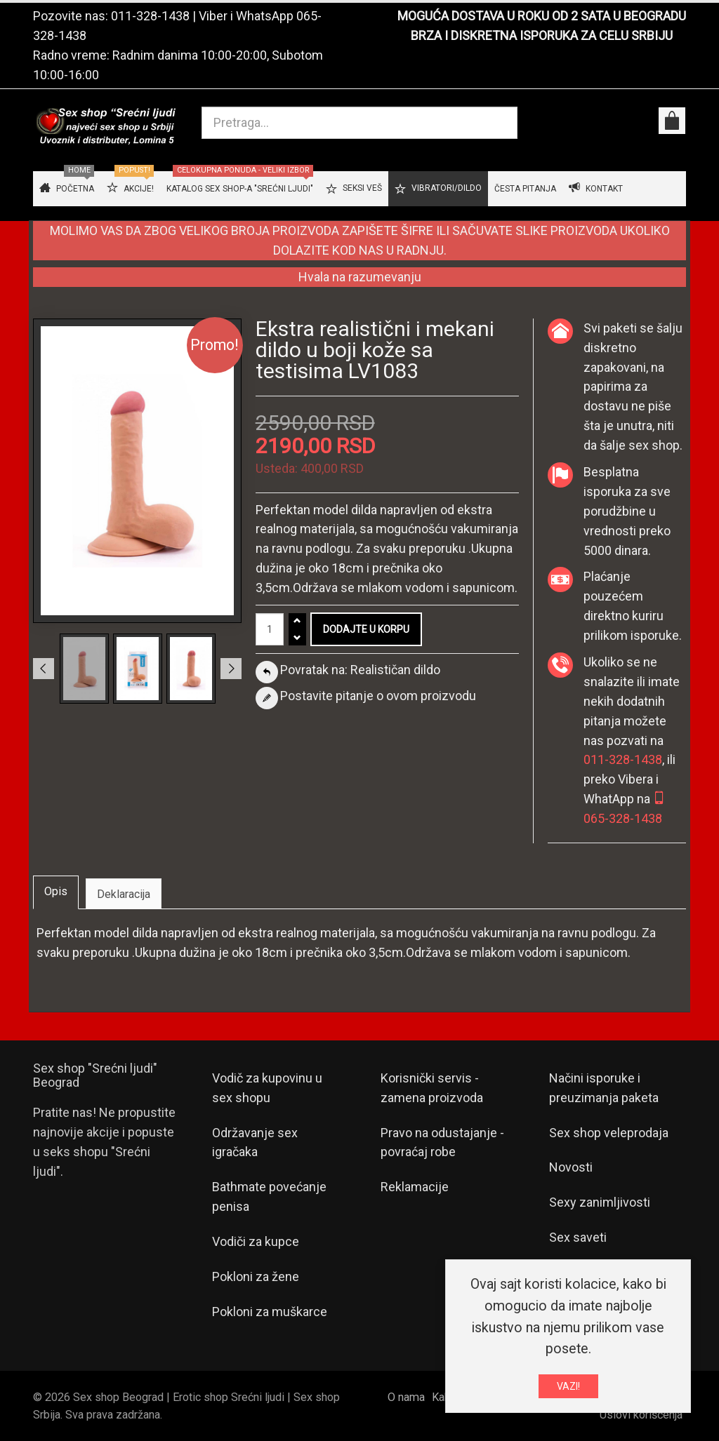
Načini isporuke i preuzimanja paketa (604, 1088)
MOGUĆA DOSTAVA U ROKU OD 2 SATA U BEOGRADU (541, 15)
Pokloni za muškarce (269, 1311)
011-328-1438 (150, 15)
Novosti (571, 1167)
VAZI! (568, 1388)
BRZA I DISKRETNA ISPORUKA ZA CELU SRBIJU (542, 35)
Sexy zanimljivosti (599, 1202)
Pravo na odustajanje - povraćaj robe (442, 1142)
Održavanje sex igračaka (255, 1142)
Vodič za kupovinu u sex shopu (267, 1088)
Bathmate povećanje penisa (269, 1196)
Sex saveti (578, 1237)
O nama (406, 1397)
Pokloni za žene (255, 1276)
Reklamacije (415, 1186)
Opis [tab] (55, 891)
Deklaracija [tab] (123, 894)
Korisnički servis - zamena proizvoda (432, 1088)
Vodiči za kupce (255, 1241)
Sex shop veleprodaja (608, 1132)
